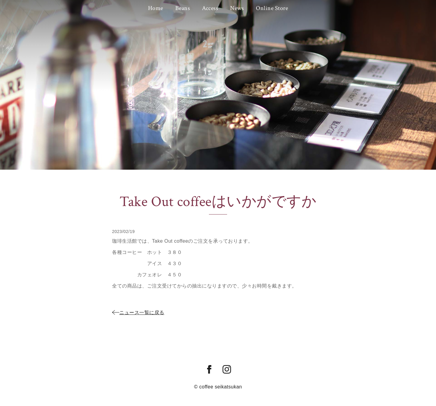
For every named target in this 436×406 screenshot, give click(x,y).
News (237, 8)
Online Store (272, 8)
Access (210, 8)
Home (155, 8)
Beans (182, 8)
